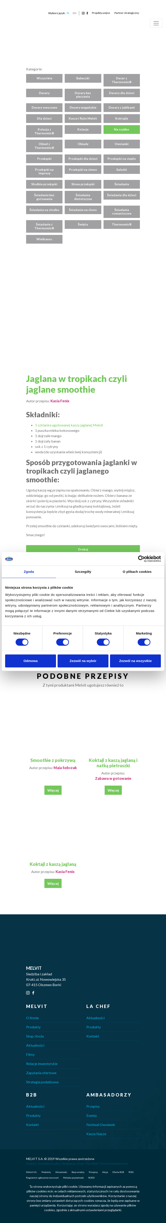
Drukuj (83, 549)
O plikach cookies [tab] (137, 572)
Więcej (53, 790)
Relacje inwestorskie (42, 1063)
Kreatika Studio (49, 1163)
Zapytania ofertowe (41, 1073)
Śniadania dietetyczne (83, 197)
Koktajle (121, 118)
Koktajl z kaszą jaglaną (53, 864)
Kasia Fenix (59, 401)
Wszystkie (44, 78)
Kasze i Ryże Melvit (83, 118)
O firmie (32, 1018)
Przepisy (93, 1106)
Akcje (105, 1172)
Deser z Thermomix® (122, 80)
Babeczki (82, 78)
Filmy (30, 1054)
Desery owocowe (44, 107)
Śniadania (121, 184)
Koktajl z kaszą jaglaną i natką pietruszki (113, 762)
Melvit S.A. (31, 1172)
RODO (91, 1177)
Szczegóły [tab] (83, 572)
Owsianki (122, 144)
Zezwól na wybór (83, 661)
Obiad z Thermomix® (44, 146)
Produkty (33, 1027)
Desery (44, 93)
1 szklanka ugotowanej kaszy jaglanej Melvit (69, 425)
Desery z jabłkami (122, 107)
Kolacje (83, 129)
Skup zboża (35, 1036)
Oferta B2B (118, 1172)
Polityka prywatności (73, 1177)
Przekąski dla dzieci (83, 158)
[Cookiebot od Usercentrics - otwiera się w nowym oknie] (141, 558)
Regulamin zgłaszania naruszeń (42, 1177)
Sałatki (121, 169)
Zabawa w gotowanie (113, 778)
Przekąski (44, 158)
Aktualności (35, 1045)
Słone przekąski (83, 184)
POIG (131, 1172)
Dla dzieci (44, 118)
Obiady (83, 144)
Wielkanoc (44, 239)
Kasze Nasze (96, 1134)
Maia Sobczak (65, 767)
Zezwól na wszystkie (135, 661)
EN (74, 13)
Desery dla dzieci (121, 93)
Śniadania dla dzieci (121, 195)
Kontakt (92, 1036)
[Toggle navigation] (156, 23)
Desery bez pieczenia (83, 95)
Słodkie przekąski (44, 184)
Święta (83, 224)
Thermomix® (122, 224)
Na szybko (121, 129)
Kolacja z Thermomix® (44, 131)
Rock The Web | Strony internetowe (102, 1163)
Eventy (91, 1115)
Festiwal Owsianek (100, 1124)
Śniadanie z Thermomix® (44, 226)
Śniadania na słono (83, 210)
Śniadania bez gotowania (44, 197)
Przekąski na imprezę (44, 171)
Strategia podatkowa (42, 1082)
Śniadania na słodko (44, 210)
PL (68, 13)
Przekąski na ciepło (122, 158)
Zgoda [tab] (29, 572)
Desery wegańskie (83, 107)
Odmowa (30, 661)
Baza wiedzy (78, 1172)
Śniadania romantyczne (121, 211)
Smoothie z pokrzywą (52, 760)
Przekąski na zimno (83, 169)
